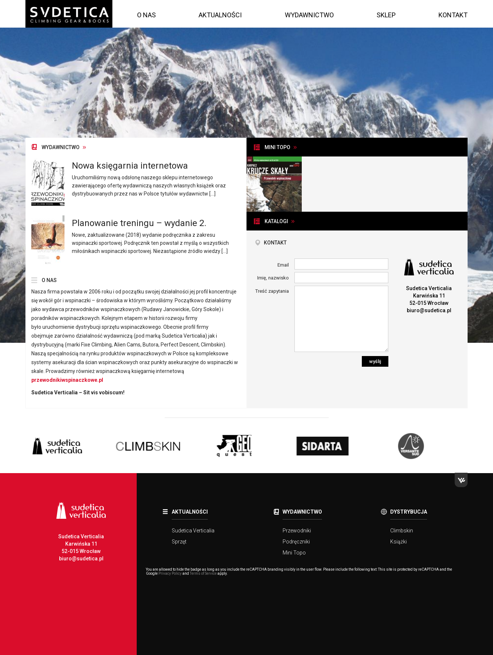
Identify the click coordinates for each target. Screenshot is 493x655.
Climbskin (401, 530)
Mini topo (277, 147)
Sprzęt (179, 542)
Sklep (386, 15)
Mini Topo (294, 553)
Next (473, 447)
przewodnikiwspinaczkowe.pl (67, 380)
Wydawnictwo (309, 15)
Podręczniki (296, 542)
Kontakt (453, 15)
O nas (146, 15)
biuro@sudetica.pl (429, 310)
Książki (398, 542)
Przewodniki (297, 530)
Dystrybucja (408, 512)
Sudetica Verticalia (193, 530)
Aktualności (220, 15)
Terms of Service (203, 573)
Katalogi (276, 221)
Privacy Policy (170, 573)
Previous (20, 447)
